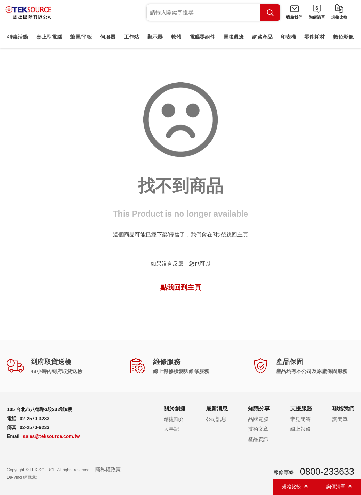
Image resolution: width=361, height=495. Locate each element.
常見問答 (300, 419)
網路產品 (262, 37)
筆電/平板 (81, 37)
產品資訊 (258, 439)
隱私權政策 (108, 469)
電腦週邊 (233, 37)
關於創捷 (174, 408)
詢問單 (340, 419)
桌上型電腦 (49, 37)
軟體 (176, 37)
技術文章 (258, 429)
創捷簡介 (174, 419)
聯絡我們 (294, 17)
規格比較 (339, 17)
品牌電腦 (258, 419)
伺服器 (107, 37)
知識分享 (259, 408)
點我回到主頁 (180, 287)
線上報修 (300, 429)
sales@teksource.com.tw (51, 436)
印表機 (288, 37)
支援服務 (301, 408)
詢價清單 (317, 17)
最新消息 (217, 408)
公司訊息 (216, 419)
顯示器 (155, 37)
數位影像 (343, 37)
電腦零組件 (202, 37)
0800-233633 (327, 471)
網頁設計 (31, 477)
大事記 (171, 429)
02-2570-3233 (34, 418)
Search (270, 12)
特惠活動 (17, 37)
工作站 (131, 37)
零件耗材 (314, 37)
